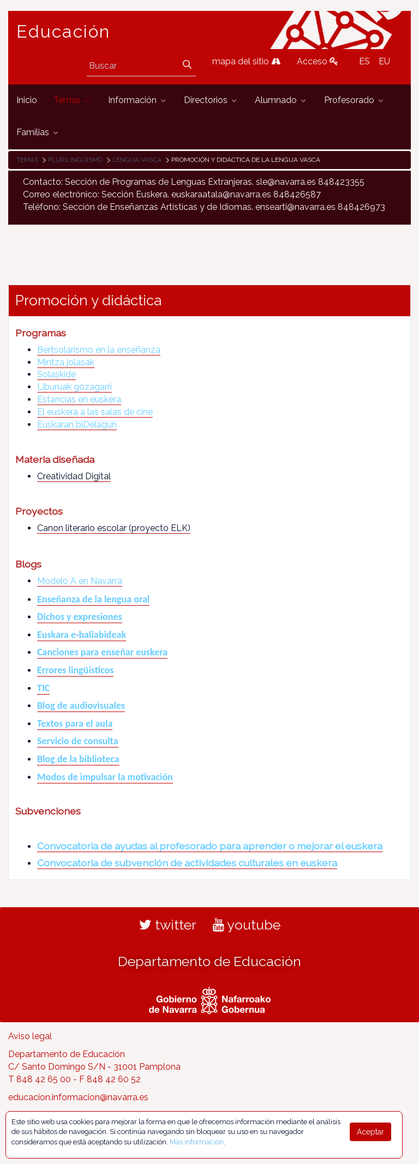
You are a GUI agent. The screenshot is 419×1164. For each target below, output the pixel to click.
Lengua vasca (136, 160)
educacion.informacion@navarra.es (78, 1097)
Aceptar (370, 1131)
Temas (27, 160)
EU (384, 61)
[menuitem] (26, 101)
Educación (63, 31)
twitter (167, 924)
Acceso (317, 61)
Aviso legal (30, 1036)
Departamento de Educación (209, 961)
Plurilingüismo (75, 160)
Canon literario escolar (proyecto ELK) (113, 528)
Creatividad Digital (74, 476)
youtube (246, 924)
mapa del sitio (246, 61)
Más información (197, 1142)
